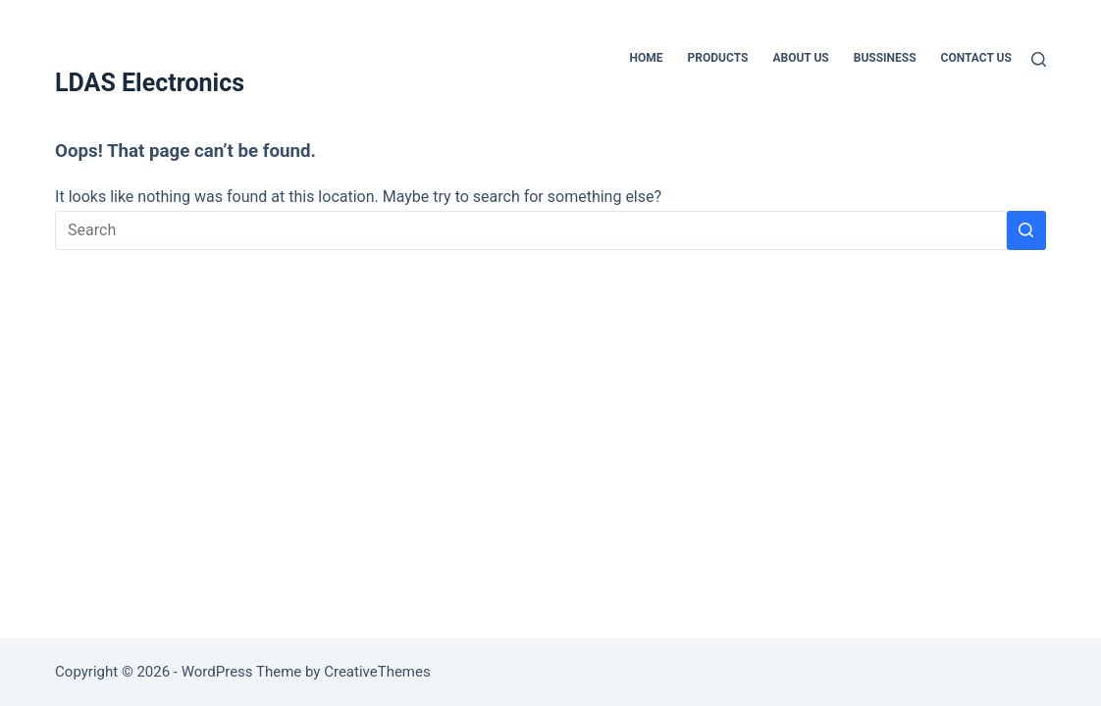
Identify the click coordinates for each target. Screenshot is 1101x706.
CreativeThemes (377, 672)
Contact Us (976, 58)
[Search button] (1026, 230)
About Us (800, 58)
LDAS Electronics (149, 83)
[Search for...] (531, 230)
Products (718, 58)
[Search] (1038, 59)
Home (646, 58)
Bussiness (885, 58)
